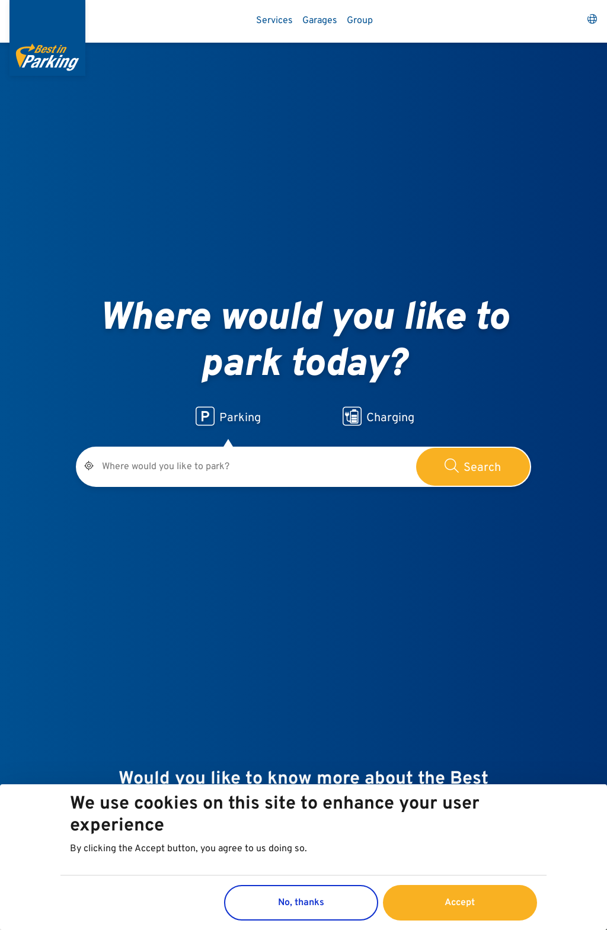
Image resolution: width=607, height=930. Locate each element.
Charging (378, 416)
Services (274, 21)
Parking (228, 416)
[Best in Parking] (47, 38)
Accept (460, 904)
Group (360, 21)
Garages (319, 21)
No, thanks (301, 904)
